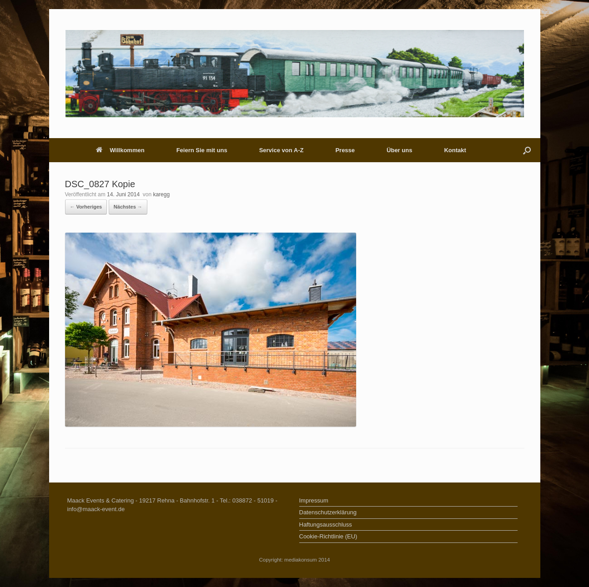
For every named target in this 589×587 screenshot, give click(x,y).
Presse (345, 150)
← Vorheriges (86, 206)
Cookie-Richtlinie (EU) (328, 536)
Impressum (313, 500)
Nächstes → (128, 206)
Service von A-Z (281, 150)
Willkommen (120, 150)
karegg (161, 194)
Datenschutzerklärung (328, 512)
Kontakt (455, 150)
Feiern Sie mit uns (201, 150)
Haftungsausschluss (325, 524)
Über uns (399, 150)
